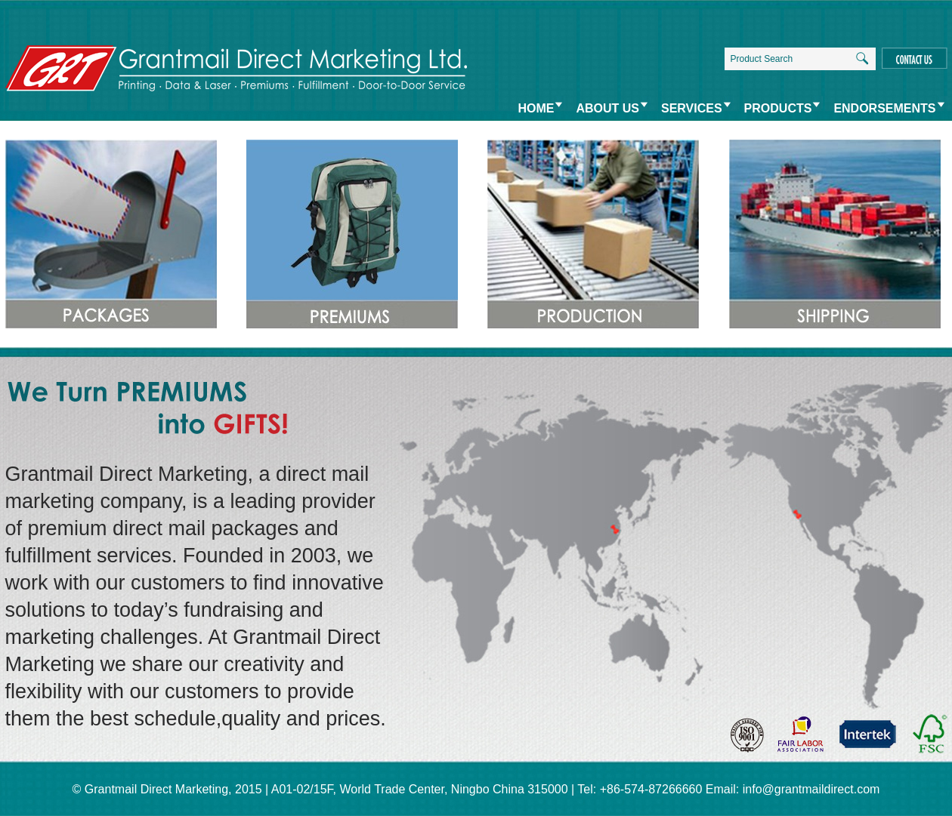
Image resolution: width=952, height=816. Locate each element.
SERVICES (691, 108)
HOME (536, 108)
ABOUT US (607, 108)
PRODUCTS (778, 108)
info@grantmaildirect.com (811, 789)
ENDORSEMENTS (884, 108)
